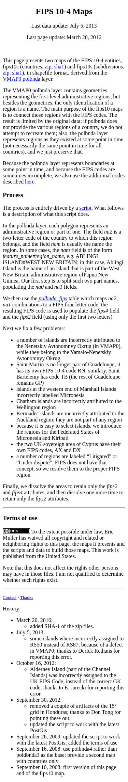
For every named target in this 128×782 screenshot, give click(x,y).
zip (48, 66)
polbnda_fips (53, 298)
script (85, 208)
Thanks (26, 597)
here (29, 182)
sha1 (59, 66)
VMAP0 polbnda (21, 79)
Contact (9, 597)
